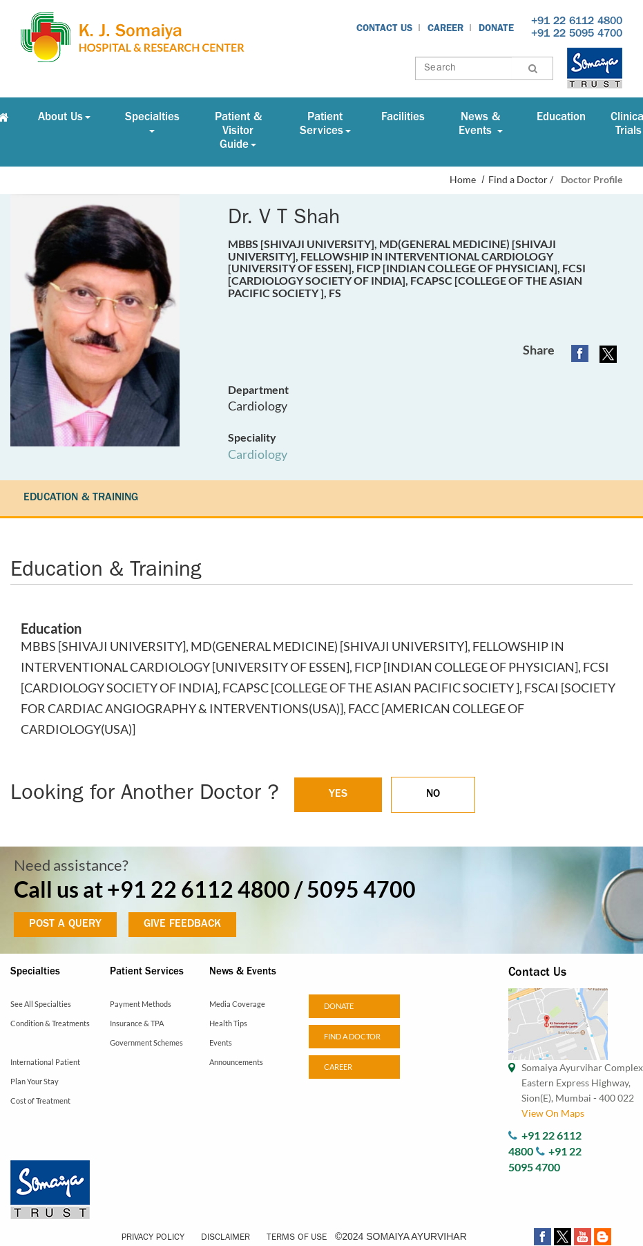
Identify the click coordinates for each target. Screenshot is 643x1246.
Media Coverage (237, 1003)
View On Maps (552, 1113)
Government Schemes (146, 1042)
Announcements (236, 1061)
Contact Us (384, 29)
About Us (64, 118)
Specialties (152, 122)
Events (220, 1042)
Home (463, 179)
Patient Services (325, 125)
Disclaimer (225, 1238)
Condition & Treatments (50, 1023)
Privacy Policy (153, 1238)
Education (561, 118)
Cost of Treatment (40, 1100)
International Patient (45, 1061)
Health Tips (228, 1023)
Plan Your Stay (34, 1081)
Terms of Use (297, 1238)
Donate (496, 29)
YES (338, 794)
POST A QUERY (65, 924)
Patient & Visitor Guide (238, 131)
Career (445, 29)
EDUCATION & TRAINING (80, 498)
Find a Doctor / (520, 179)
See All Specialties (40, 1003)
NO (433, 794)
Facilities (403, 118)
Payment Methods (140, 1003)
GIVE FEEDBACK (182, 924)
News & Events (481, 125)
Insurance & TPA (137, 1023)
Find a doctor (352, 1036)
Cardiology (257, 454)
